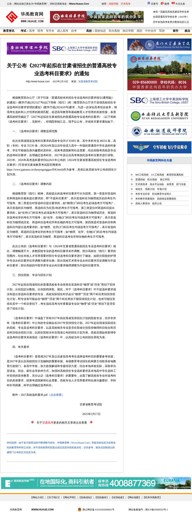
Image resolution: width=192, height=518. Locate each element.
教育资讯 (8, 30)
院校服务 (101, 497)
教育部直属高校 (175, 174)
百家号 (154, 3)
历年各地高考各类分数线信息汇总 (171, 22)
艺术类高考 (141, 184)
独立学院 (164, 179)
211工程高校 (157, 174)
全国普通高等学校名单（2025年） (171, 16)
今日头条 (180, 3)
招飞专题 (181, 184)
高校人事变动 (142, 203)
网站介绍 (37, 497)
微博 (166, 3)
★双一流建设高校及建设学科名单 (171, 11)
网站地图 (134, 497)
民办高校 (152, 179)
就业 (187, 30)
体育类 (170, 184)
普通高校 (140, 179)
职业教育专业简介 (161, 194)
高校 (89, 30)
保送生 (139, 189)
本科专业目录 (142, 194)
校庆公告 (157, 203)
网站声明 (69, 497)
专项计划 (162, 189)
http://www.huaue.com (38, 81)
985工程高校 (142, 174)
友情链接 (118, 497)
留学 (175, 30)
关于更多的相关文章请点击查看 (62, 422)
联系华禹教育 (152, 497)
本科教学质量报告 (145, 198)
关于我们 (53, 497)
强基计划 (150, 189)
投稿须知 (85, 497)
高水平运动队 (157, 184)
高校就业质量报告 (166, 198)
